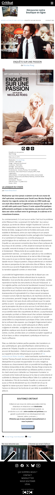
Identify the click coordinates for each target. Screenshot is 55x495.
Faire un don (27, 427)
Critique (20, 20)
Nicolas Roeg (28, 65)
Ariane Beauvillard (18, 437)
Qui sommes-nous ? (27, 472)
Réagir (28, 437)
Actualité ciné (11, 20)
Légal (27, 484)
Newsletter (27, 478)
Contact (27, 475)
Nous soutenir (27, 481)
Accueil (3, 20)
